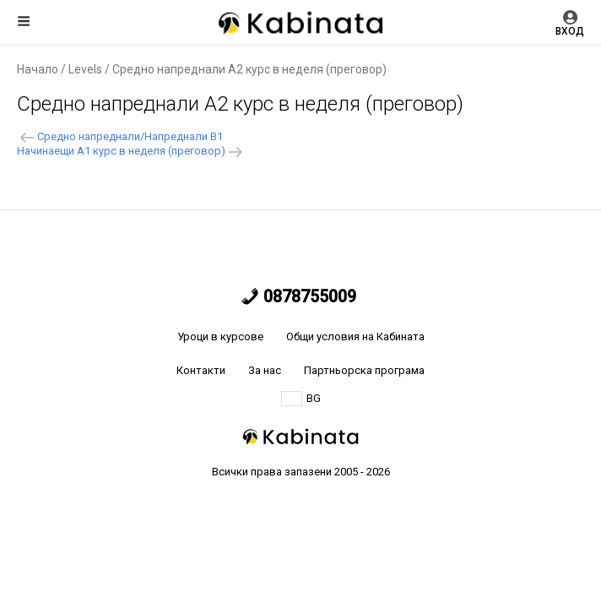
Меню (23, 21)
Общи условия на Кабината (355, 336)
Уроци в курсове (220, 336)
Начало (37, 69)
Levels (85, 69)
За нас (264, 370)
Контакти (200, 370)
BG (301, 398)
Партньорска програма (364, 370)
